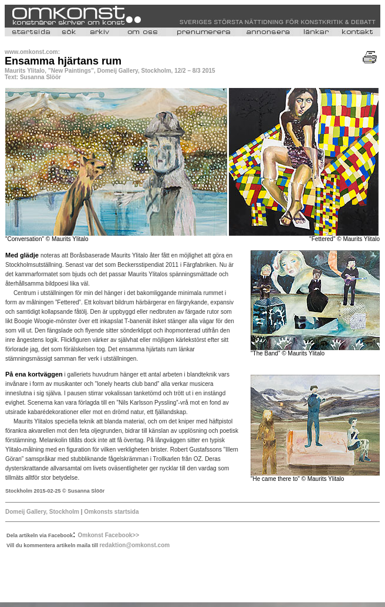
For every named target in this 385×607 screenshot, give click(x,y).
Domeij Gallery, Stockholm (42, 511)
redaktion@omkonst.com (134, 545)
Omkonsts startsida (110, 511)
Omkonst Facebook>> (108, 535)
